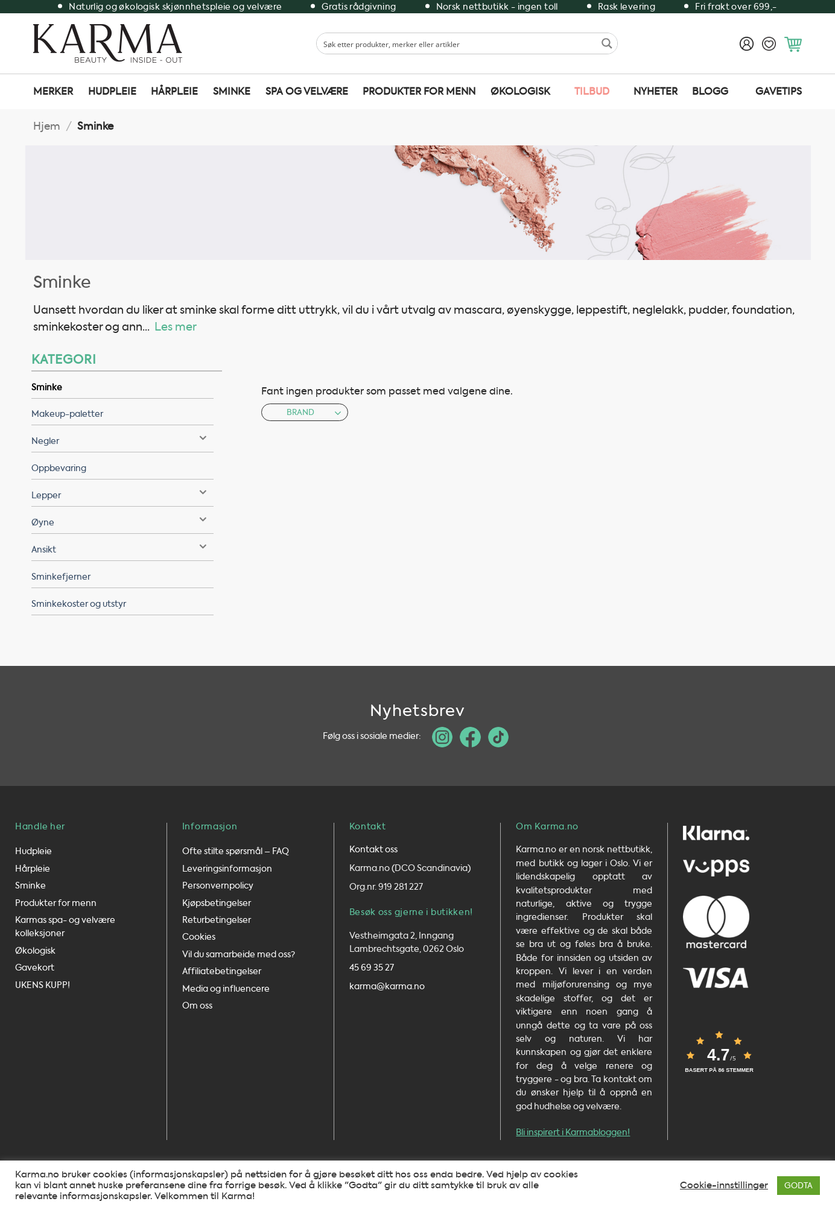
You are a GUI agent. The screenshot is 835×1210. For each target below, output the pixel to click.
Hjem (46, 126)
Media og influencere (226, 990)
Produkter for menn (419, 91)
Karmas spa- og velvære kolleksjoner (65, 929)
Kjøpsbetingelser (216, 905)
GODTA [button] (798, 1185)
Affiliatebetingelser (221, 974)
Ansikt (43, 550)
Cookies (198, 939)
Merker (53, 91)
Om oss (197, 1008)
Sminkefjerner (60, 577)
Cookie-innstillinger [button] (724, 1185)
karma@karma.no (387, 989)
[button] (793, 44)
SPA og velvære (306, 91)
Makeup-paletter (67, 414)
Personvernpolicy (217, 888)
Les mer (175, 327)
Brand (314, 412)
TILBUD (591, 91)
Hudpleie (112, 91)
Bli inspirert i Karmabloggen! (573, 1135)
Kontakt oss (373, 852)
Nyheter (655, 91)
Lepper (46, 495)
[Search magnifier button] (607, 43)
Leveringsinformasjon (227, 871)
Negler (45, 441)
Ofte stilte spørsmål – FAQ (235, 854)
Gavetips (778, 91)
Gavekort (34, 970)
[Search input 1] (457, 43)
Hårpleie (174, 91)
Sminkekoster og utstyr (78, 604)
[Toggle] (202, 438)
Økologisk (520, 91)
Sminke (231, 91)
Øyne (42, 522)
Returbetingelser (216, 922)
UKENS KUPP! (42, 987)
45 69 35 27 (371, 970)
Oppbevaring (58, 468)
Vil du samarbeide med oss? (238, 957)
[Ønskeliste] (769, 44)
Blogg (710, 91)
